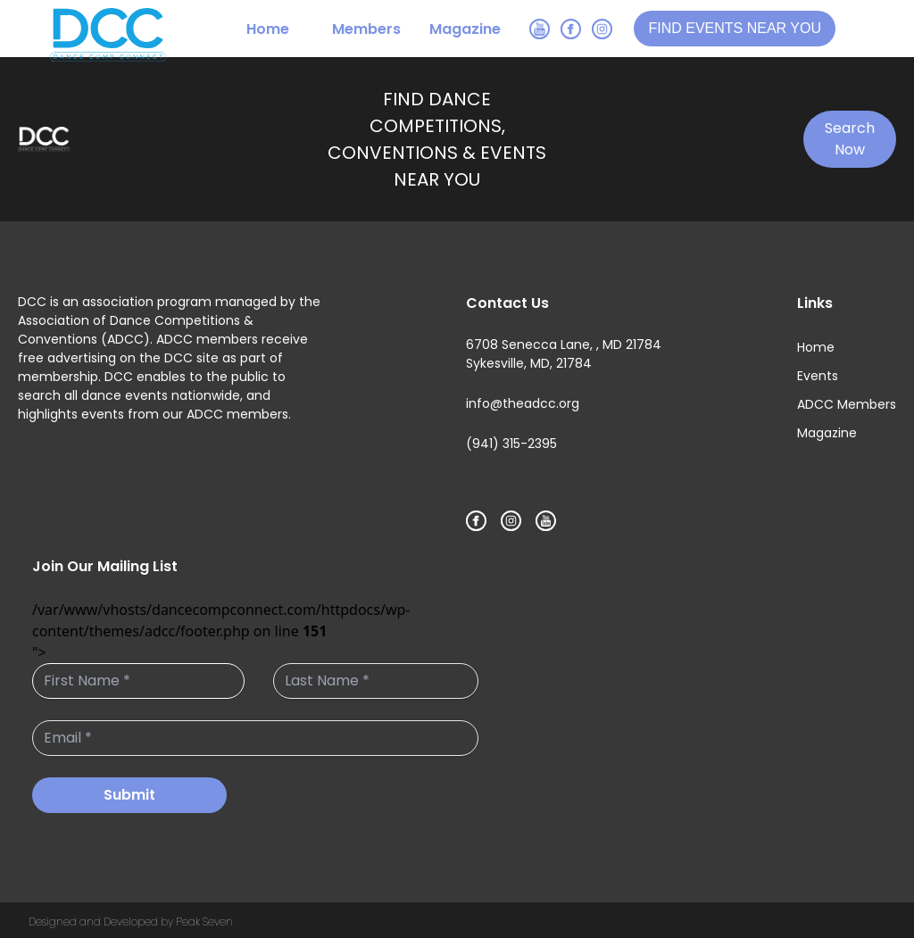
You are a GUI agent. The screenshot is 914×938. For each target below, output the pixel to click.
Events (817, 376)
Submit (129, 794)
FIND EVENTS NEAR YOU (734, 28)
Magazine (465, 29)
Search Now (850, 139)
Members (366, 29)
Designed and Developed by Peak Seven (131, 921)
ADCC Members (846, 404)
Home (267, 29)
